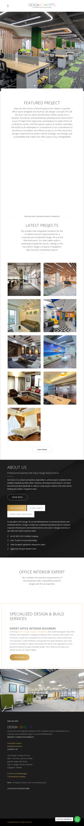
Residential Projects (14, 746)
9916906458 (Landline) (17, 776)
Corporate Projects (14, 743)
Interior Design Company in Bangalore (32, 632)
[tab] (16, 508)
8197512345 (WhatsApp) (18, 773)
